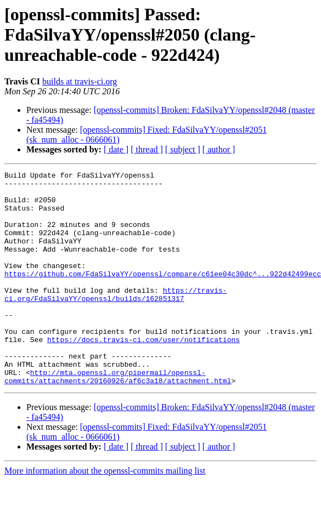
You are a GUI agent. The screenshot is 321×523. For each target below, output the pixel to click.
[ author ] (218, 149)
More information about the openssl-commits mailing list (104, 513)
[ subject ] (182, 149)
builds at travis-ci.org (79, 81)
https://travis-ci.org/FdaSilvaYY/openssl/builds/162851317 (115, 319)
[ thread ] (147, 149)
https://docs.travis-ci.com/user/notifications (143, 374)
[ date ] (116, 149)
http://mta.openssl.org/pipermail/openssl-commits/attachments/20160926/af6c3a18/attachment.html (117, 418)
